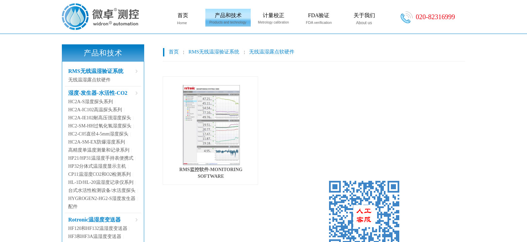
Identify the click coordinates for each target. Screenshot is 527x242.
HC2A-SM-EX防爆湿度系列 (96, 142)
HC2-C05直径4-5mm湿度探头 (98, 133)
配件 (73, 206)
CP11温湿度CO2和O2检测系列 (99, 174)
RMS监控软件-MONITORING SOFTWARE (211, 173)
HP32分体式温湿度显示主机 (97, 166)
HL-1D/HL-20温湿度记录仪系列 (100, 182)
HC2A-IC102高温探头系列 (95, 109)
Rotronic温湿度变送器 (94, 220)
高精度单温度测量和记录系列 (98, 150)
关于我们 (364, 15)
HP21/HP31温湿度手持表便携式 (100, 158)
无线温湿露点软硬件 (271, 51)
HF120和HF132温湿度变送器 (97, 228)
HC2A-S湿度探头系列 (90, 101)
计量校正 (273, 15)
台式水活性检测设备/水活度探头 (101, 190)
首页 (182, 15)
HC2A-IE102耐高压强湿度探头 (99, 117)
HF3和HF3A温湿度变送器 (94, 236)
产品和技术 (228, 15)
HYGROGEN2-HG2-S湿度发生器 (101, 198)
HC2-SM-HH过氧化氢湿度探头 (99, 125)
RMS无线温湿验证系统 (214, 51)
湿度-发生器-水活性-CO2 (97, 93)
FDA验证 (318, 15)
